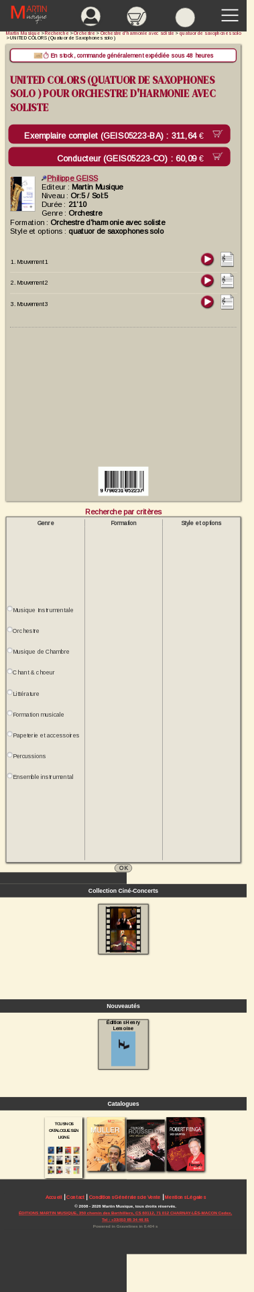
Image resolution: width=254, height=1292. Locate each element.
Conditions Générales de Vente (125, 1197)
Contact (75, 1197)
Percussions (29, 756)
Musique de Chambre (41, 651)
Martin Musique (23, 33)
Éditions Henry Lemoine (123, 1043)
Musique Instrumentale (43, 610)
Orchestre (26, 631)
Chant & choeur (33, 672)
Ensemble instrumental (43, 777)
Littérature (26, 693)
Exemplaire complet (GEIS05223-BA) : (116, 136)
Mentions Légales (185, 1197)
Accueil (54, 1197)
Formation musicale (38, 714)
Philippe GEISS (70, 178)
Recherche (56, 33)
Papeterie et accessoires (46, 735)
